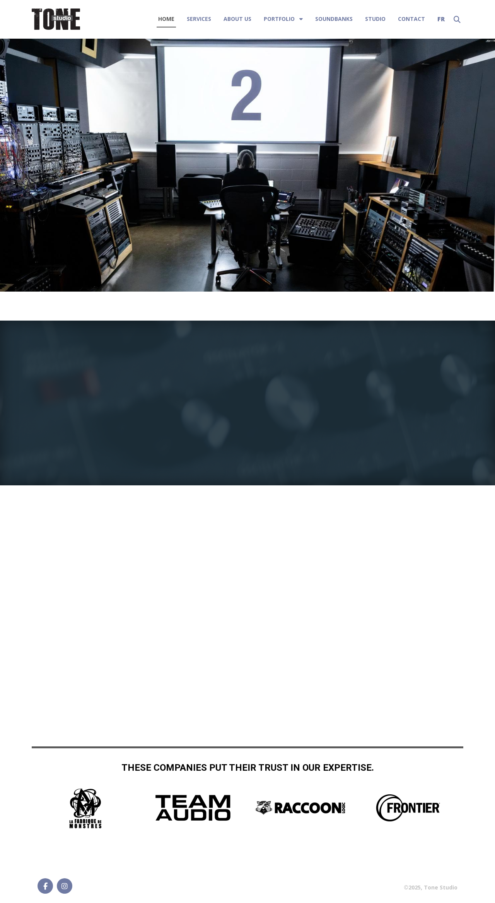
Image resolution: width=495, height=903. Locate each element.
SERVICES (199, 18)
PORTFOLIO (279, 18)
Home (166, 18)
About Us (237, 18)
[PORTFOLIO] (300, 19)
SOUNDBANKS (334, 18)
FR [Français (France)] (441, 19)
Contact (411, 18)
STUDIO (375, 18)
